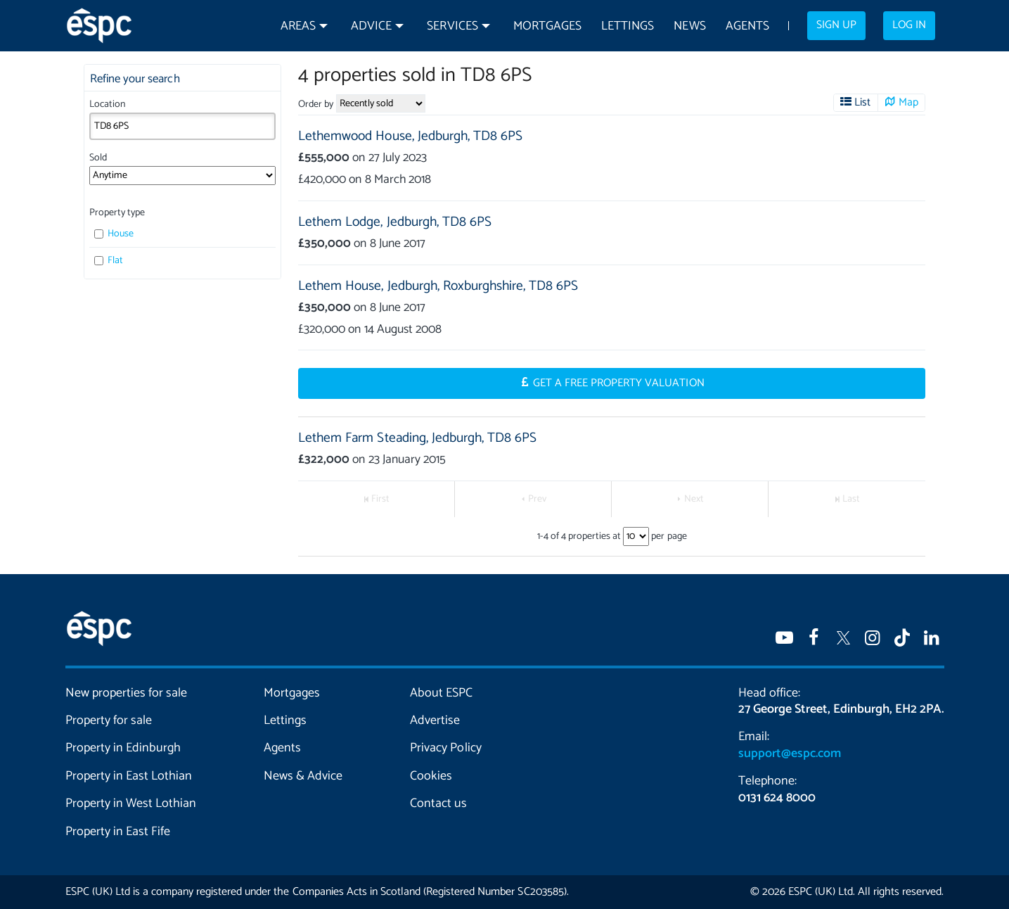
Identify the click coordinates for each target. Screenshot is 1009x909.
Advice (371, 26)
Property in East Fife (117, 831)
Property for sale (108, 720)
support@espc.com (789, 753)
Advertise (435, 720)
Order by (315, 104)
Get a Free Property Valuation (619, 383)
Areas (298, 26)
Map (908, 102)
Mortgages (547, 26)
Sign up (836, 25)
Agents (747, 26)
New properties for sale (126, 693)
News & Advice (303, 776)
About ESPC (441, 693)
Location (107, 104)
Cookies (431, 776)
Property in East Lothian (129, 776)
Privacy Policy (445, 747)
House (114, 234)
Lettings (627, 26)
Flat (109, 261)
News (689, 26)
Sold (98, 158)
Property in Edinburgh (123, 747)
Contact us (438, 803)
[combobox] (182, 126)
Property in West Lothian (131, 803)
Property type (117, 213)
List (862, 102)
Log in (909, 25)
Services (452, 26)
